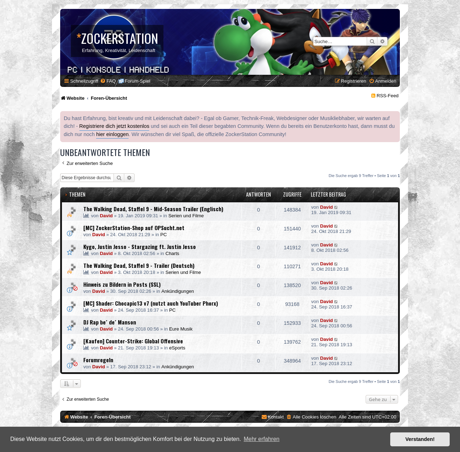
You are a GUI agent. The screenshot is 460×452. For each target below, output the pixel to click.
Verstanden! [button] (420, 439)
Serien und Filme (186, 215)
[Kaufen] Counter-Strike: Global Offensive (133, 341)
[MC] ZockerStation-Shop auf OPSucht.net (133, 227)
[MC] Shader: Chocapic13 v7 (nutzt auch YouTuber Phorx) (150, 303)
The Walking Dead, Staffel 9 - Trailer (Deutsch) (138, 265)
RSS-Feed (388, 95)
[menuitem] (108, 81)
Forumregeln (98, 359)
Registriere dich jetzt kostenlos (114, 126)
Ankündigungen (177, 291)
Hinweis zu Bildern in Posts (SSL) (122, 284)
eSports (177, 347)
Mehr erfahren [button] (261, 439)
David (106, 215)
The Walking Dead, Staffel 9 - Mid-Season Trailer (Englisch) (153, 208)
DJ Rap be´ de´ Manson (109, 322)
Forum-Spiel (137, 81)
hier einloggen (112, 134)
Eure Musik (181, 329)
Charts (172, 253)
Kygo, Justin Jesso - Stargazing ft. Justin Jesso (139, 246)
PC (163, 234)
